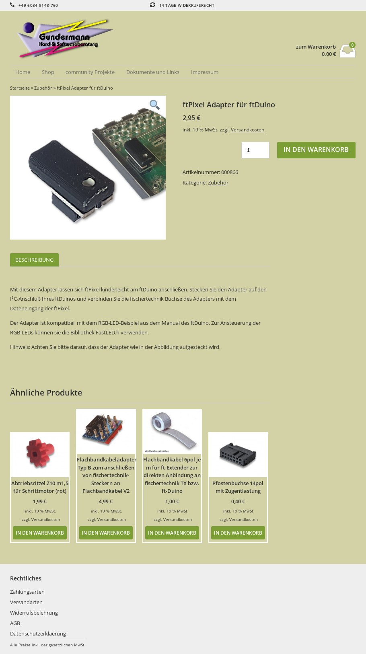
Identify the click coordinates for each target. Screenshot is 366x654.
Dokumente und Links (152, 72)
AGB (15, 623)
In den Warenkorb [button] (40, 532)
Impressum (204, 72)
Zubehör (43, 88)
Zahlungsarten (27, 591)
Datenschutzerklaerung (38, 633)
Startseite (20, 88)
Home (22, 72)
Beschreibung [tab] (34, 259)
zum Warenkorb (316, 46)
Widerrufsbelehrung (34, 612)
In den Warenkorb (316, 149)
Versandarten (26, 602)
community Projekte (90, 72)
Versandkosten (247, 129)
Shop (48, 72)
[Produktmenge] (255, 150)
